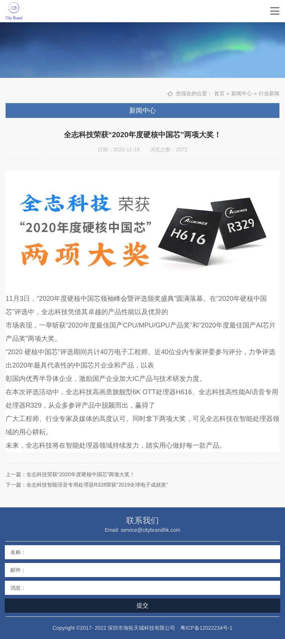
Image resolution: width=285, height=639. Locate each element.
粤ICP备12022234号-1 (206, 628)
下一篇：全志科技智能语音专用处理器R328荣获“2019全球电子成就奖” (87, 485)
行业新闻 (269, 93)
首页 (219, 93)
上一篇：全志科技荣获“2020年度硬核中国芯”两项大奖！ (70, 474)
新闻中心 (241, 93)
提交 (142, 605)
